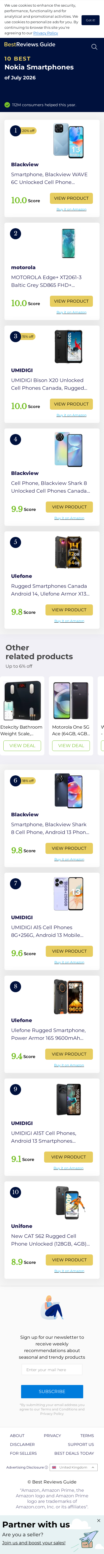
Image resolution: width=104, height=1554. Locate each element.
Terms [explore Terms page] (87, 1435)
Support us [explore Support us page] (81, 1444)
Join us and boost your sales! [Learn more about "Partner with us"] (33, 1542)
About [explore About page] (17, 1435)
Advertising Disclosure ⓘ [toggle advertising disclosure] (27, 1467)
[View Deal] (22, 715)
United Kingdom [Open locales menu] (73, 1467)
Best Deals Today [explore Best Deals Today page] (74, 1453)
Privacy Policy (45, 33)
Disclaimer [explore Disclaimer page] (22, 1444)
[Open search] (94, 47)
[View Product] (52, 168)
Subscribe (52, 1391)
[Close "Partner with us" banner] (99, 1520)
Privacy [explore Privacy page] (52, 1435)
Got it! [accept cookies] (90, 20)
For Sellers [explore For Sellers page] (23, 1453)
